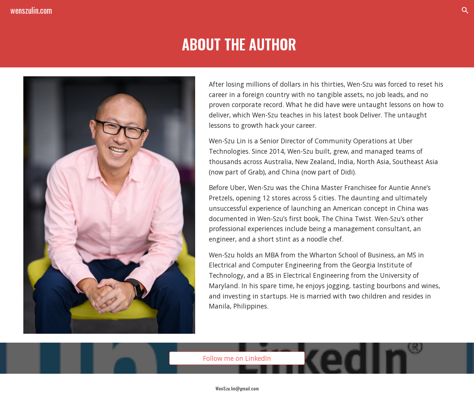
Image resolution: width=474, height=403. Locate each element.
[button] (465, 10)
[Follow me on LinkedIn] (237, 358)
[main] (237, 44)
